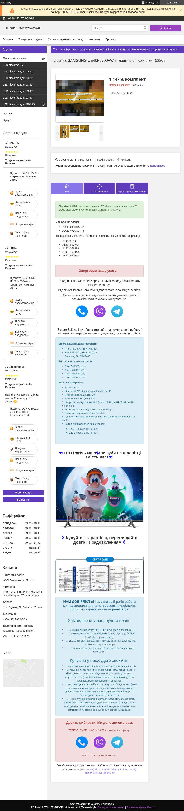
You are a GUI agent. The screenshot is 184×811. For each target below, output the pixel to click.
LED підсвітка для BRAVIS (19, 104)
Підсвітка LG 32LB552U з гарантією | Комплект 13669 (24, 176)
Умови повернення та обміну (65, 39)
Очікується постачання (77, 49)
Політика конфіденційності (140, 807)
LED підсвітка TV (13, 64)
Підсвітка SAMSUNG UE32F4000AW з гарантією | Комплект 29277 (22, 283)
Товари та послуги (29, 39)
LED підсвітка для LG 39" (18, 78)
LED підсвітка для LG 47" (18, 91)
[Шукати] (145, 28)
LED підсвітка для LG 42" (18, 84)
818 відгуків (152, 2)
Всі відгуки (23, 499)
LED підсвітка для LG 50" (18, 97)
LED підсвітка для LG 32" (18, 71)
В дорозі (98, 49)
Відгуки (7, 120)
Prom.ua (109, 804)
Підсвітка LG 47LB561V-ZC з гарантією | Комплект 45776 (24, 412)
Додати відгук (23, 492)
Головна (8, 39)
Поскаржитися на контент (111, 807)
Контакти (94, 39)
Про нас (110, 39)
